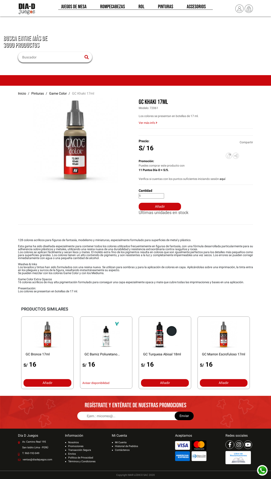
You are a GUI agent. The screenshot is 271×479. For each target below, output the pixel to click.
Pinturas (165, 8)
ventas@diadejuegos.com (37, 459)
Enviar (184, 416)
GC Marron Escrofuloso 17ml (223, 354)
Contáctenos (122, 450)
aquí (222, 179)
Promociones (75, 446)
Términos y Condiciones (81, 461)
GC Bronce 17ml (38, 354)
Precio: (144, 141)
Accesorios (196, 8)
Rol (141, 8)
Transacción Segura (79, 450)
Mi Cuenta (121, 442)
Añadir (160, 206)
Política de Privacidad (80, 457)
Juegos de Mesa (74, 8)
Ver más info (148, 122)
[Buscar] (52, 57)
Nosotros (73, 442)
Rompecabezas (112, 8)
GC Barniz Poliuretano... (102, 354)
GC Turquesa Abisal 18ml (162, 354)
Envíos (72, 453)
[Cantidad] (151, 196)
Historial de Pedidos (126, 446)
